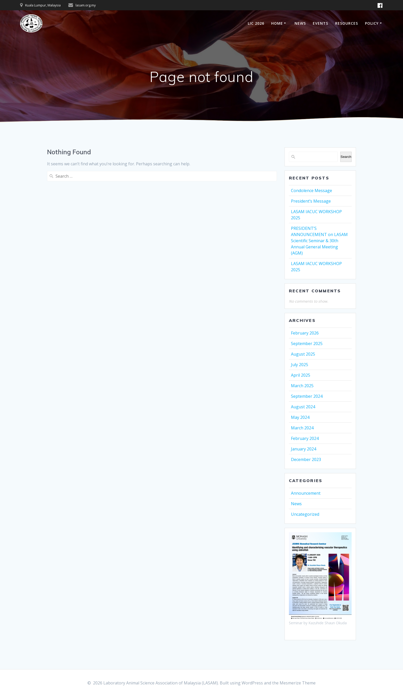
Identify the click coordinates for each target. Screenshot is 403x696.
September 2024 (307, 396)
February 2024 (305, 438)
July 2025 (299, 364)
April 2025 (300, 375)
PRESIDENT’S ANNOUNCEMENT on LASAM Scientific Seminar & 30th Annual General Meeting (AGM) (319, 240)
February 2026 (305, 333)
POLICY (372, 23)
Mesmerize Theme (298, 683)
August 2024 (303, 407)
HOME (277, 23)
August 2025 (303, 354)
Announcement (305, 493)
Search (346, 157)
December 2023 (306, 459)
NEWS (300, 23)
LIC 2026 (256, 23)
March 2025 (302, 385)
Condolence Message (311, 190)
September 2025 (307, 343)
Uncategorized (305, 514)
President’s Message (311, 201)
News (296, 504)
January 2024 (303, 449)
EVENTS (320, 23)
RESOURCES (346, 23)
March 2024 (302, 428)
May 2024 (300, 417)
